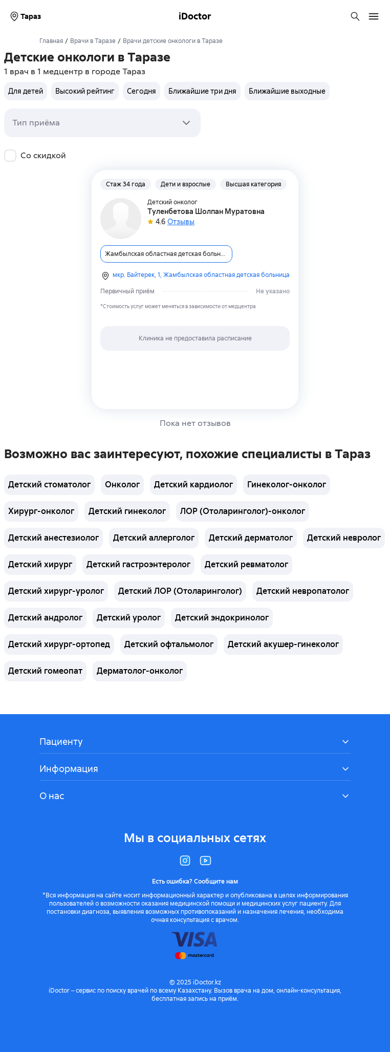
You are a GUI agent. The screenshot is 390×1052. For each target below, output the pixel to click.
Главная (51, 41)
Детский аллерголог (153, 537)
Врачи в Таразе (93, 41)
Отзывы (180, 221)
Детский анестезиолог (53, 537)
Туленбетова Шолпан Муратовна (206, 211)
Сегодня (141, 91)
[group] (167, 91)
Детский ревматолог (246, 564)
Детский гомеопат (45, 670)
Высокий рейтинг (85, 91)
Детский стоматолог (49, 484)
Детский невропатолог (302, 591)
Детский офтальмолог (168, 644)
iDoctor (195, 16)
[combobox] (102, 123)
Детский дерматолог (251, 537)
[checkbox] (10, 155)
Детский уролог (129, 617)
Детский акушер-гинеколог (283, 644)
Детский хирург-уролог (56, 591)
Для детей (25, 91)
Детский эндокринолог (222, 617)
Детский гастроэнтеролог (138, 564)
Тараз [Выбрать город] (24, 16)
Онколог (122, 484)
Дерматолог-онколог (140, 670)
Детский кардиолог (193, 484)
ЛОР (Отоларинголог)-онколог (242, 511)
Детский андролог (45, 617)
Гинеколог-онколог (286, 484)
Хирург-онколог (41, 511)
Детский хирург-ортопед (59, 644)
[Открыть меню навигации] (373, 16)
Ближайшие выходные (287, 91)
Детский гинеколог (127, 511)
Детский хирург (40, 564)
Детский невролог (344, 537)
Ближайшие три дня (202, 91)
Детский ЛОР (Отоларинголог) (180, 591)
